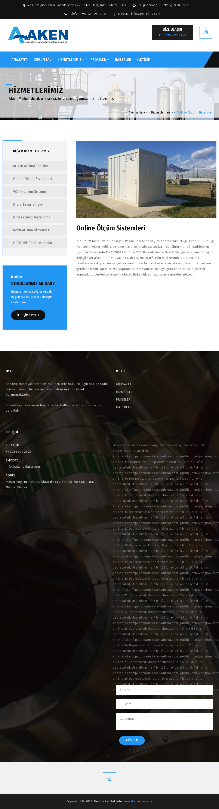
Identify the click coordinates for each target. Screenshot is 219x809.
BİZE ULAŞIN (172, 32)
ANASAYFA (20, 59)
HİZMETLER (124, 392)
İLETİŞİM (144, 59)
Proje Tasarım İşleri (24, 204)
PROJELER (99, 59)
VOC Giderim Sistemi (25, 192)
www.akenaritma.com (138, 801)
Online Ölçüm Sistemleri (28, 179)
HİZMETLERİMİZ (71, 59)
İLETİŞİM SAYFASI (28, 315)
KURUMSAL (42, 59)
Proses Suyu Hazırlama (27, 217)
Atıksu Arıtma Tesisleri (26, 166)
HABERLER (123, 59)
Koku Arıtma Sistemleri (27, 230)
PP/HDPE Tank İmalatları (28, 243)
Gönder (132, 740)
